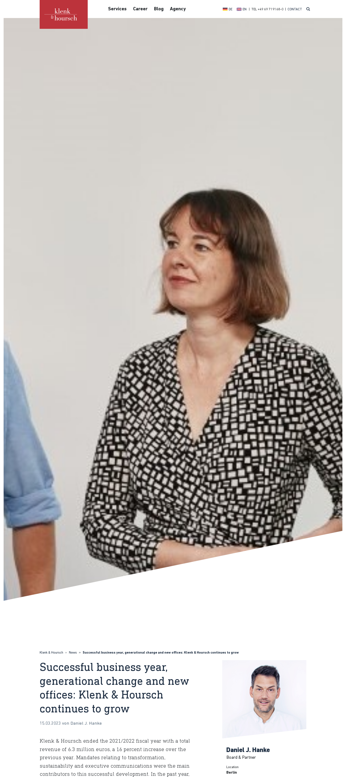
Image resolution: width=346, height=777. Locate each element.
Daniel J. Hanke (248, 750)
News (73, 653)
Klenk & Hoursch (51, 653)
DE (230, 9)
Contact (295, 9)
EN (245, 9)
